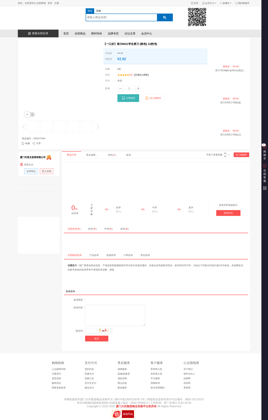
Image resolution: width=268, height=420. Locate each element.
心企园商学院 (59, 369)
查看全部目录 (40, 33)
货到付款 (89, 369)
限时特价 (96, 33)
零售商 (187, 387)
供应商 (187, 383)
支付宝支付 (90, 383)
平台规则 (155, 378)
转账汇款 (89, 378)
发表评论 (228, 213)
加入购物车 (241, 154)
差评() (124, 229)
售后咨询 (145, 255)
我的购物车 (244, 3)
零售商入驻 (156, 369)
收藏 (27, 143)
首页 (196, 3)
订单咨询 (128, 255)
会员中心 (209, 3)
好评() (92, 229)
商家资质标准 (59, 387)
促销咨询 (111, 255)
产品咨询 (94, 255)
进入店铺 (46, 171)
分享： (39, 143)
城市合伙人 (189, 373)
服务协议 (56, 383)
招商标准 (155, 383)
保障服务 (122, 369)
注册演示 (56, 373)
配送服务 (122, 387)
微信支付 (89, 387)
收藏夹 (226, 3)
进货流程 (56, 378)
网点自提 (122, 383)
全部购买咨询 (75, 255)
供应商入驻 (156, 373)
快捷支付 (89, 373)
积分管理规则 (158, 387)
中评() (108, 229)
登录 (50, 3)
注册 (56, 3)
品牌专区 (113, 33)
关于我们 (188, 369)
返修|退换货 (124, 373)
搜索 (164, 17)
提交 (96, 338)
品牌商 (187, 378)
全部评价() (74, 229)
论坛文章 (130, 33)
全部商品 (80, 33)
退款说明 (122, 378)
